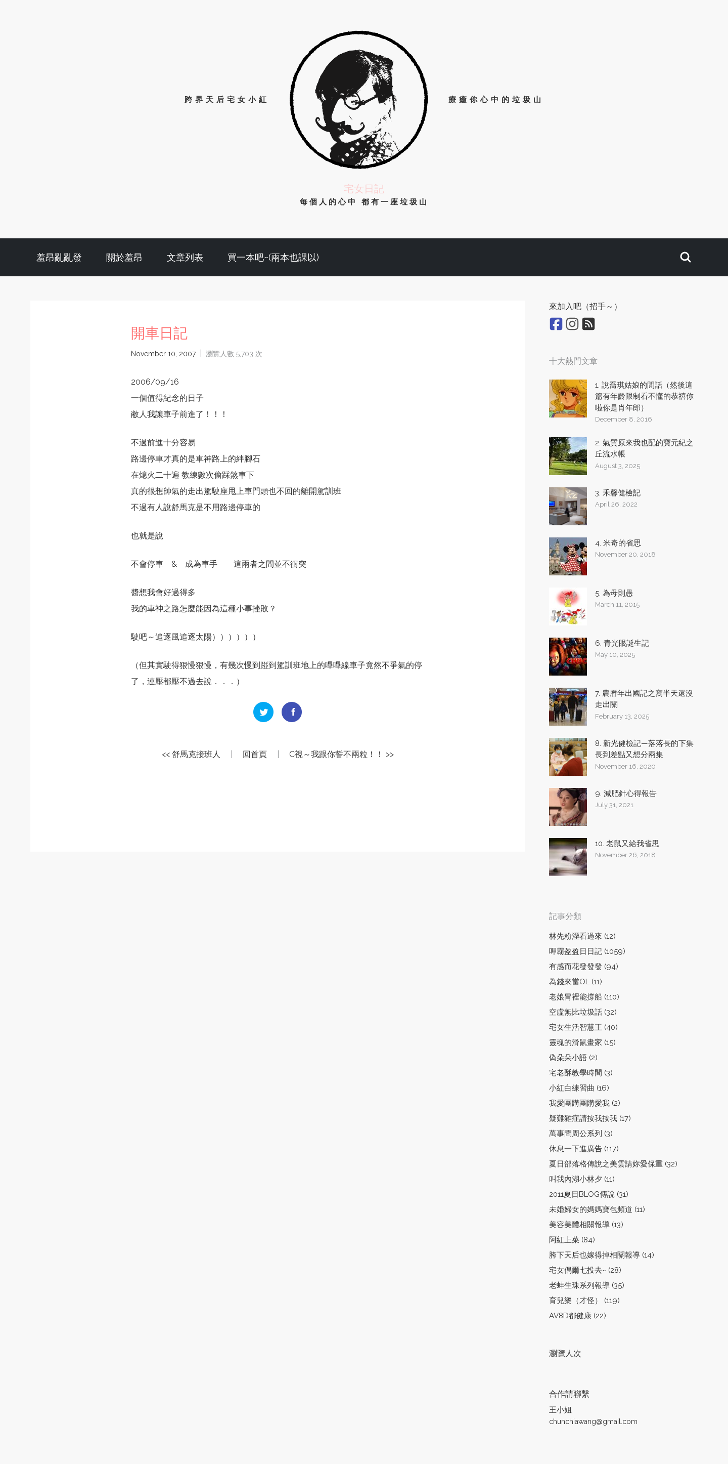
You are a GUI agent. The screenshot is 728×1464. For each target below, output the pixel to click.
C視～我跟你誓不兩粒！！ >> (341, 754)
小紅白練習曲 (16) (579, 1088)
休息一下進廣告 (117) (584, 1148)
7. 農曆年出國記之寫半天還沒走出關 (644, 699)
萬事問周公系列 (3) (581, 1133)
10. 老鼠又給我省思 (627, 843)
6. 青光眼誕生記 (622, 643)
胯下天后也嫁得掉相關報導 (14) (601, 1255)
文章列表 (185, 257)
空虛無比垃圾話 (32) (583, 1012)
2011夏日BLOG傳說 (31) (588, 1194)
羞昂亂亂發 (59, 257)
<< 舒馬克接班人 (191, 754)
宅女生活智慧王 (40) (583, 1027)
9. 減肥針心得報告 (626, 793)
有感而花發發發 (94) (583, 966)
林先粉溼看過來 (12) (582, 936)
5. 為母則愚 (614, 593)
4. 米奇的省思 (618, 543)
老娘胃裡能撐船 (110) (584, 996)
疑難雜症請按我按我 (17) (590, 1118)
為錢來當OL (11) (575, 981)
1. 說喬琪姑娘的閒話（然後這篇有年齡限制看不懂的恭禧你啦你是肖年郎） (644, 396)
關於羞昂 (124, 257)
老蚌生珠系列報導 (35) (586, 1285)
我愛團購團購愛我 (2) (584, 1103)
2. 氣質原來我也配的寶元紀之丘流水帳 (644, 448)
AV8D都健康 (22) (577, 1315)
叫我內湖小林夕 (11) (582, 1179)
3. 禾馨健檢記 (618, 492)
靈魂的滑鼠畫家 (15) (582, 1042)
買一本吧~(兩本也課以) (273, 257)
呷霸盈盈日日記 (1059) (587, 951)
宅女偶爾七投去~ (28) (585, 1270)
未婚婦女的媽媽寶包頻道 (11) (597, 1209)
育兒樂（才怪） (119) (584, 1300)
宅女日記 (364, 189)
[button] (685, 257)
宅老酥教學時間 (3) (581, 1072)
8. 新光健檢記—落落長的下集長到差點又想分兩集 (644, 749)
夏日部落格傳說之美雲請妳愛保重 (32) (613, 1163)
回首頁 (255, 754)
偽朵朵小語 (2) (573, 1057)
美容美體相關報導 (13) (586, 1224)
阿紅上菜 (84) (572, 1239)
